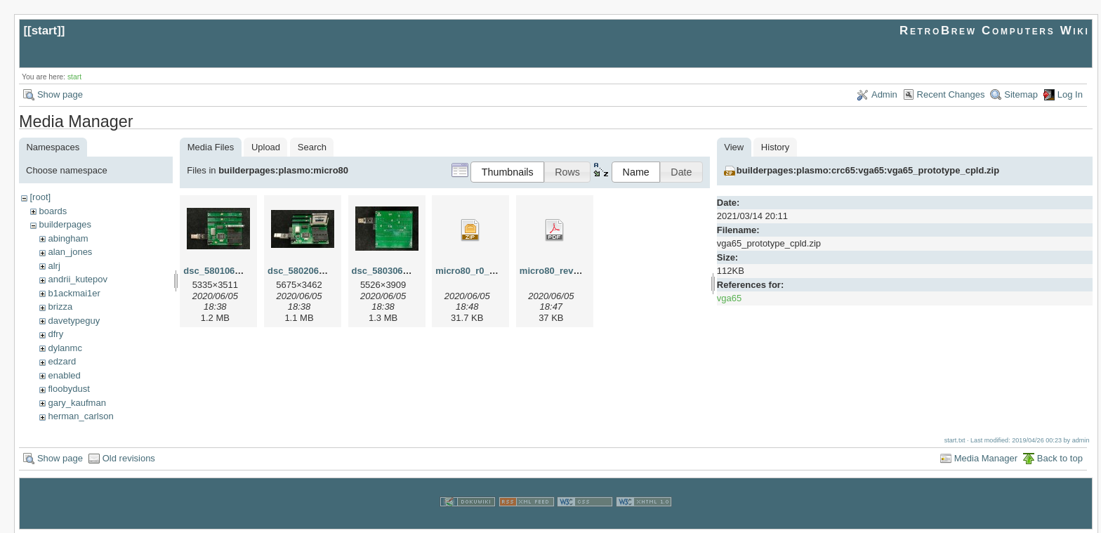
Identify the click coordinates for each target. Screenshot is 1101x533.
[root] (40, 197)
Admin (884, 94)
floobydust (68, 388)
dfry (55, 334)
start (45, 30)
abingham (68, 238)
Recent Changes (951, 94)
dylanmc (64, 348)
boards (53, 211)
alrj (54, 266)
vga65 (729, 298)
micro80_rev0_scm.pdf (569, 270)
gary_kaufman (76, 402)
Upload (265, 147)
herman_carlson (80, 416)
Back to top (1060, 457)
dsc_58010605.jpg (222, 270)
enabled (64, 375)
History (775, 147)
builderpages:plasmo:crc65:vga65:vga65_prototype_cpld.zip (868, 170)
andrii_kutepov (77, 279)
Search (312, 147)
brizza (60, 306)
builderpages (65, 224)
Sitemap (1021, 94)
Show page (60, 94)
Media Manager (985, 457)
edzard (62, 361)
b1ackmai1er (74, 293)
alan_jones (70, 251)
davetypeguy (74, 320)
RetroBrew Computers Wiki (994, 30)
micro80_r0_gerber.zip (483, 270)
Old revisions (129, 457)
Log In (1070, 94)
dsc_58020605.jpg (306, 270)
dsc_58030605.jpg (391, 270)
